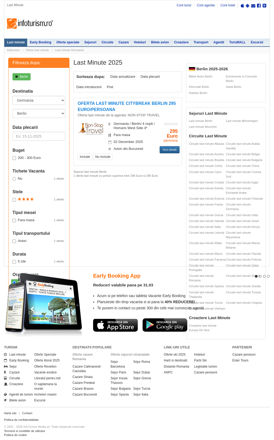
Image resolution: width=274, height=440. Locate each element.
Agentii (218, 42)
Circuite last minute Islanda (206, 221)
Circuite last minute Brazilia (206, 160)
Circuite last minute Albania (206, 143)
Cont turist (184, 5)
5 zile (38, 261)
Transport (201, 42)
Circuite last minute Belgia (243, 154)
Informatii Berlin (199, 86)
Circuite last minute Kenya (243, 226)
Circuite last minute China (242, 165)
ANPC (168, 372)
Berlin (21, 77)
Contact (27, 413)
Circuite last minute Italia (205, 226)
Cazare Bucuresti (85, 394)
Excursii (257, 42)
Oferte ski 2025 (174, 354)
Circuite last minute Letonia (206, 232)
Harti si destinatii (175, 360)
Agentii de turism (18, 394)
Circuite (107, 42)
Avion (38, 240)
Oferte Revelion (45, 366)
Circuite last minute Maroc (206, 253)
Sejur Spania (120, 394)
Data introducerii (89, 87)
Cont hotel (228, 5)
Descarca (115, 325)
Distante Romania (176, 366)
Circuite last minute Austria (206, 154)
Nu (38, 178)
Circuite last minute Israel (242, 221)
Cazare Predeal (84, 383)
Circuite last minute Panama (207, 259)
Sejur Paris (118, 372)
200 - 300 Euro (27, 158)
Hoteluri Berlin (198, 92)
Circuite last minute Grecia (206, 215)
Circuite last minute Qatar (242, 265)
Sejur (10, 366)
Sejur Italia (140, 394)
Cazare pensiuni (205, 372)
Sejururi (90, 42)
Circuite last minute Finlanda (244, 198)
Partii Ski (200, 360)
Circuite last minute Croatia (206, 182)
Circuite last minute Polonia (243, 259)
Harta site (10, 413)
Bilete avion (160, 42)
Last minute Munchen (203, 126)
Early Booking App (116, 276)
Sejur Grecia (142, 378)
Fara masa (38, 220)
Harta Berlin (233, 86)
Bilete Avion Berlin (200, 76)
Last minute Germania (69, 50)
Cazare (123, 42)
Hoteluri (140, 42)
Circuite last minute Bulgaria (244, 160)
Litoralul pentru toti (47, 378)
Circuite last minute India (242, 215)
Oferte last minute (37, 50)
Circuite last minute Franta (206, 204)
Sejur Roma (141, 362)
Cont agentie (206, 5)
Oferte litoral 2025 (47, 360)
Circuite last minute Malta (205, 243)
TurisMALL (237, 42)
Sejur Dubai (141, 372)
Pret (110, 87)
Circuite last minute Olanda (243, 253)
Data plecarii (150, 77)
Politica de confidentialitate (21, 419)
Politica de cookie (15, 435)
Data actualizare (122, 77)
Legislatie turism (205, 366)
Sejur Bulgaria (121, 388)
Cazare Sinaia (83, 377)
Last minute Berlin (200, 120)
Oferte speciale (67, 42)
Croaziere (181, 42)
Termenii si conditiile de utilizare (24, 431)
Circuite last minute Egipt (242, 182)
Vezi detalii (170, 149)
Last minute (16, 42)
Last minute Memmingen (242, 120)
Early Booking (40, 42)
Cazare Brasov (83, 388)
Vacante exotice (45, 372)
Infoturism (30, 23)
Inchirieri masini (45, 394)
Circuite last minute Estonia (206, 198)
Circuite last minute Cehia (205, 165)
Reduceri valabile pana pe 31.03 (123, 285)
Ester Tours (240, 360)
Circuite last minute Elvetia (206, 188)
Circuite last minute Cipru (205, 172)
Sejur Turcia (141, 388)
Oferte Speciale (45, 354)
